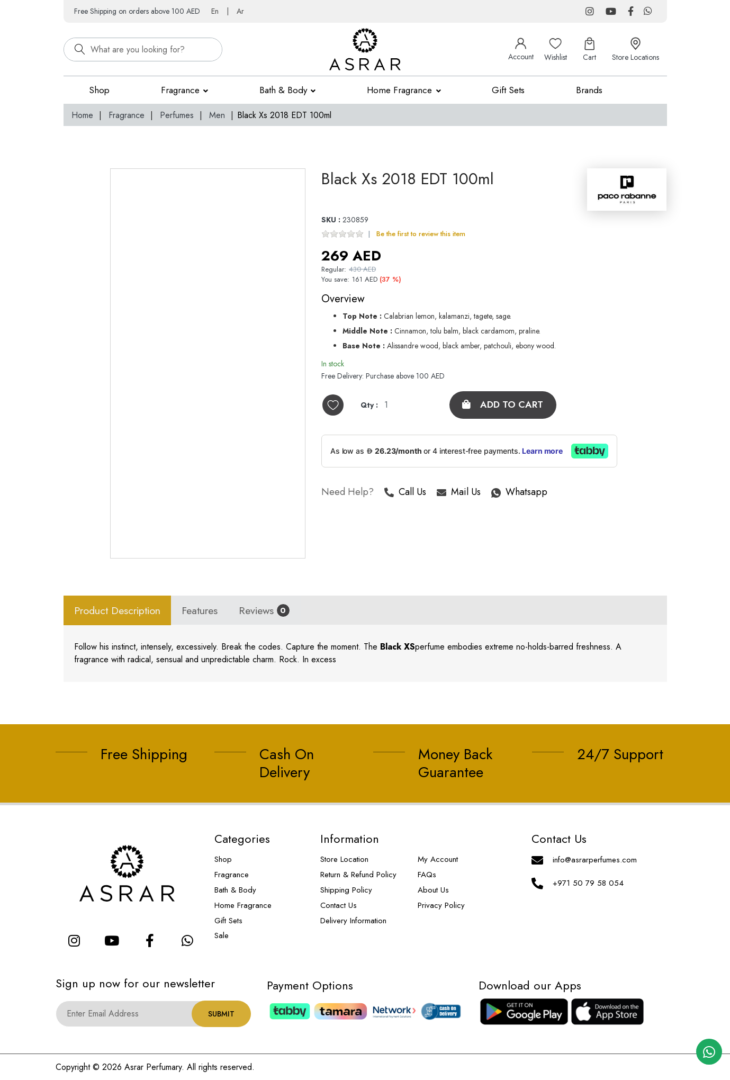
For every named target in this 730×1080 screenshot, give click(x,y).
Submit (221, 1014)
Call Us (405, 493)
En (215, 11)
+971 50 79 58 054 (588, 883)
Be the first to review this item (420, 234)
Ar (240, 11)
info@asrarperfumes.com (595, 860)
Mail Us (459, 493)
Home (82, 115)
